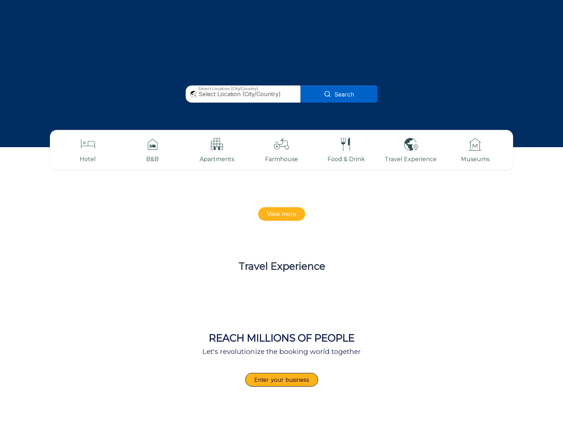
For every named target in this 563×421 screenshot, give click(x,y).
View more (281, 213)
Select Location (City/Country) (228, 88)
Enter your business (281, 379)
